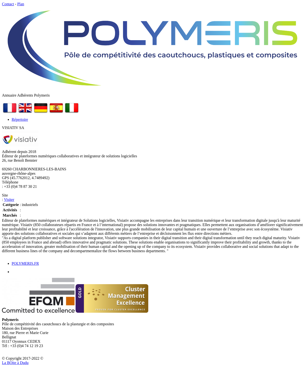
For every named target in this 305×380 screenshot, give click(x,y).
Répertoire (20, 119)
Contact (8, 4)
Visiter (9, 200)
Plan (20, 4)
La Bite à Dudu (15, 363)
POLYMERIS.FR (25, 263)
